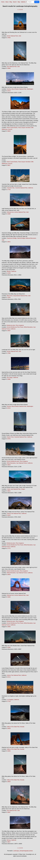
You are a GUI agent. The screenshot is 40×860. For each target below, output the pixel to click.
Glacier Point (10, 437)
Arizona (10, 129)
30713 (8, 677)
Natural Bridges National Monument (26, 238)
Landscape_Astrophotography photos (23, 850)
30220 (8, 515)
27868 (8, 353)
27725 (8, 701)
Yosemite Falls (11, 187)
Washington (30, 89)
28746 (8, 438)
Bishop (8, 271)
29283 (8, 597)
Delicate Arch (10, 212)
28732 (8, 408)
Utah (20, 36)
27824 (8, 297)
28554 (8, 781)
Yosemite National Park (21, 187)
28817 (8, 842)
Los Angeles (10, 699)
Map (19, 2)
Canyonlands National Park (20, 295)
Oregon (23, 489)
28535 (8, 574)
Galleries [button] (23, 2)
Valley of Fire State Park (13, 726)
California (30, 187)
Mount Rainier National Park (19, 89)
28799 (8, 273)
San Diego (9, 377)
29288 (8, 214)
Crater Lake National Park (13, 489)
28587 (8, 812)
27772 (8, 548)
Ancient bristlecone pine (13, 461)
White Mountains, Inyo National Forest (17, 463)
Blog (11, 2)
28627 (8, 165)
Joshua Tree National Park (14, 513)
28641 (8, 491)
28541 (8, 241)
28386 (8, 379)
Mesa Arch (9, 295)
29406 (8, 626)
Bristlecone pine (11, 325)
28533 (8, 464)
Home (2, 2)
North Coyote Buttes (12, 127)
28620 (8, 131)
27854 (8, 37)
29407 (8, 330)
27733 (8, 189)
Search (15, 2)
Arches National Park (12, 36)
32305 (8, 647)
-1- (18, 9)
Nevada (22, 726)
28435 (8, 751)
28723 (8, 90)
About (7, 2)
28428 (8, 728)
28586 (8, 68)
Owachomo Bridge (12, 238)
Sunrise (9, 89)
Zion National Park (12, 66)
